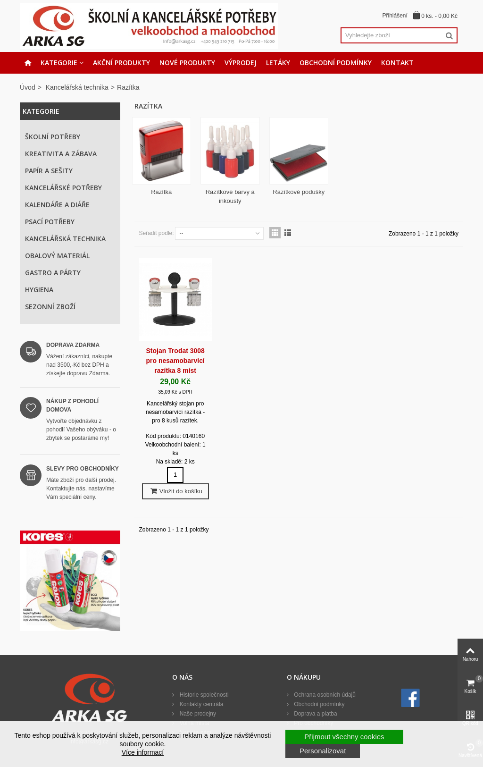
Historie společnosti (203, 694)
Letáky (278, 62)
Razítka (161, 191)
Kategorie (59, 62)
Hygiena (39, 289)
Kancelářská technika (77, 87)
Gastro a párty (53, 272)
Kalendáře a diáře (57, 204)
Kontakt (397, 62)
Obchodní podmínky (336, 62)
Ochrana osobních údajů (324, 694)
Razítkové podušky (299, 191)
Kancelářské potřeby (63, 187)
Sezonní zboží (50, 306)
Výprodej (241, 62)
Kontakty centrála (200, 704)
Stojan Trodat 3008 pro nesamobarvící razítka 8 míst (175, 360)
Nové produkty (187, 62)
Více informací (143, 752)
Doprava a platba (314, 713)
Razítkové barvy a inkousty (230, 196)
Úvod (27, 87)
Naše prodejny (197, 713)
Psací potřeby (50, 221)
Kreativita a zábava (61, 153)
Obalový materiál (57, 255)
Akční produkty (121, 62)
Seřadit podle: (156, 233)
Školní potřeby (52, 136)
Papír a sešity (49, 170)
